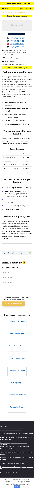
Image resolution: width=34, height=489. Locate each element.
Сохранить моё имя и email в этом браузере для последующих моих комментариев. (17, 298)
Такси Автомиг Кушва (17, 358)
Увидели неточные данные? (16, 34)
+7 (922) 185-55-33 (17, 41)
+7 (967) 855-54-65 (17, 47)
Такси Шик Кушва (17, 407)
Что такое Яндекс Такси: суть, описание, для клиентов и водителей (14, 447)
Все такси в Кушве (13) (17, 67)
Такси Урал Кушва (17, 334)
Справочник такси (18, 3)
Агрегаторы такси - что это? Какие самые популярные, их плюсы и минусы (13, 429)
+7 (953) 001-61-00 (17, 38)
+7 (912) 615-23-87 (17, 44)
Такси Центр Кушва (17, 321)
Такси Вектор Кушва (17, 346)
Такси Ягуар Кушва (17, 383)
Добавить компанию (26, 8)
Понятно (17, 486)
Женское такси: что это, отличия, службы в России (16, 433)
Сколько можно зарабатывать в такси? (12, 463)
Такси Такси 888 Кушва (17, 395)
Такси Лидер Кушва (17, 370)
